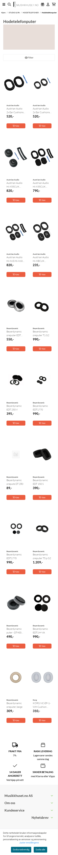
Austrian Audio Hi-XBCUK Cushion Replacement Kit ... (41, 259)
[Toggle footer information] (52, 795)
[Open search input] (9, 4)
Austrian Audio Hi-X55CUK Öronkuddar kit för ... (14, 184)
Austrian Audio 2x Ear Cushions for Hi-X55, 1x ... (15, 110)
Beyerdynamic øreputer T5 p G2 (42, 556)
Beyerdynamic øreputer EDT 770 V (14, 333)
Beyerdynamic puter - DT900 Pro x (14, 630)
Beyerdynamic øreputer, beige (14, 705)
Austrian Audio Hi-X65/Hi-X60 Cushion (14, 259)
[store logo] (27, 4)
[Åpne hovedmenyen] (3, 4)
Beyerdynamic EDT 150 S (40, 482)
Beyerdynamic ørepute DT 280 (14, 482)
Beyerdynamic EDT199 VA (40, 630)
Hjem (3, 12)
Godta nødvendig (21, 849)
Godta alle (40, 849)
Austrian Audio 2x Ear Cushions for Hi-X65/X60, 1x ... (41, 110)
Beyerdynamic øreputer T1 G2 (41, 333)
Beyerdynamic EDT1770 (40, 407)
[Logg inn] (42, 4)
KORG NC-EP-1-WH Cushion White (41, 705)
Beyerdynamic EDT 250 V (14, 407)
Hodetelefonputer (49, 12)
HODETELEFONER (31, 12)
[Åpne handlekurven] (54, 4)
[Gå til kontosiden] (48, 4)
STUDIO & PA (14, 12)
